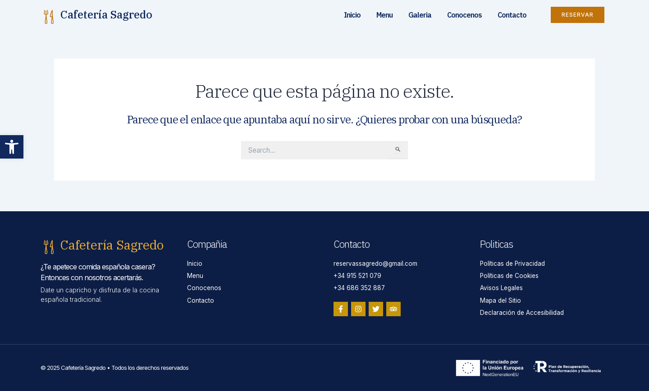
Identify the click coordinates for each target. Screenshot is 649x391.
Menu (384, 14)
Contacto (512, 14)
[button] (11, 147)
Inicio (352, 14)
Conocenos (464, 14)
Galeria (419, 14)
